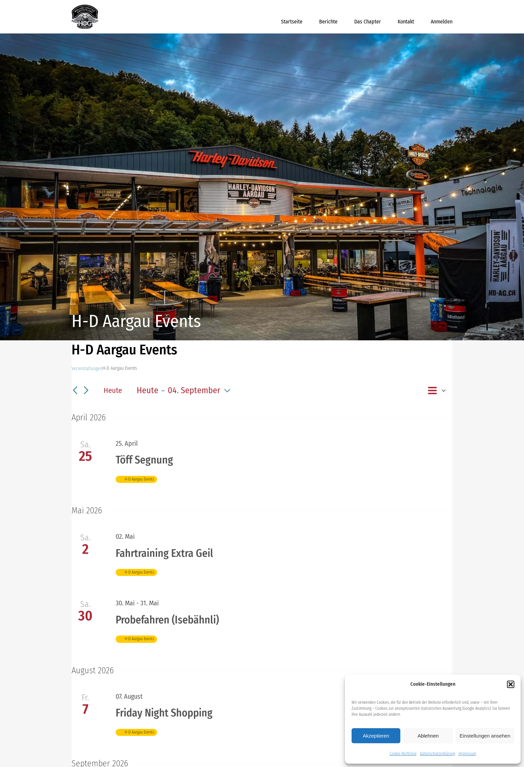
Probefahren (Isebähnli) (167, 619)
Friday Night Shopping (164, 712)
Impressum (467, 753)
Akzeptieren (376, 736)
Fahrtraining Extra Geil (164, 553)
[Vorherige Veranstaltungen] (75, 391)
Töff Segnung (144, 459)
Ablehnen (427, 736)
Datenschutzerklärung (437, 753)
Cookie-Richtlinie (403, 753)
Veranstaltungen (87, 368)
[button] (510, 684)
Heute (113, 390)
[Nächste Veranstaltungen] (86, 391)
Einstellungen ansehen (485, 736)
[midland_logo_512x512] (85, 7)
